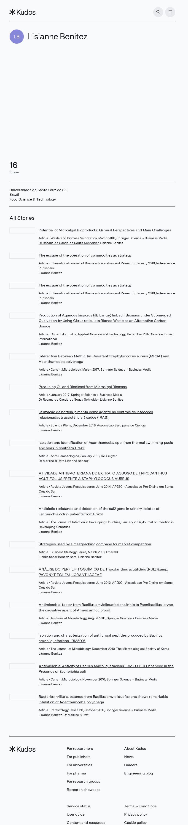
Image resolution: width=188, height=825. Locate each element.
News (129, 757)
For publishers (78, 757)
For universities (79, 765)
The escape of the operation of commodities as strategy (85, 255)
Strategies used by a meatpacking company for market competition (95, 544)
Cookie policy (135, 822)
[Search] (158, 12)
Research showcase (83, 790)
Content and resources (86, 822)
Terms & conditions (140, 806)
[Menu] (170, 12)
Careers (130, 765)
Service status (78, 806)
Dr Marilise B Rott (51, 461)
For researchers (80, 748)
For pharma (76, 773)
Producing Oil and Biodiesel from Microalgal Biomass (83, 387)
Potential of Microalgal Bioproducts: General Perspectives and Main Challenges (105, 230)
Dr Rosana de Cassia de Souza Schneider (68, 243)
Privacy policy (135, 814)
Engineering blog (138, 773)
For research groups (83, 781)
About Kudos (135, 748)
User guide (76, 814)
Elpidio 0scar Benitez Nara (58, 557)
